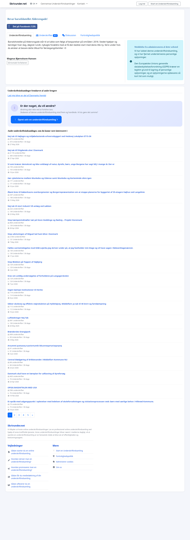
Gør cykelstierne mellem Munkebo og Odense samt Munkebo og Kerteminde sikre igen (49, 215)
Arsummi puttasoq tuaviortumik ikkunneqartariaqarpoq (35, 382)
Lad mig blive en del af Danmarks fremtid (27, 132)
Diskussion (69, 72)
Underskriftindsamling (20, 72)
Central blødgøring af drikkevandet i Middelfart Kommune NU (37, 396)
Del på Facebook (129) (21, 63)
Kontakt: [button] (81, 3)
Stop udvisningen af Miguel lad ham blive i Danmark (33, 271)
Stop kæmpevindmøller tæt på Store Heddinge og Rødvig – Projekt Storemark (45, 257)
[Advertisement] (86, 32)
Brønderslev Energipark (19, 368)
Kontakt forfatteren (17, 99)
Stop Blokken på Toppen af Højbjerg (25, 299)
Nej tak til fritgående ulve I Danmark (25, 187)
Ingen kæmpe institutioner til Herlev (25, 326)
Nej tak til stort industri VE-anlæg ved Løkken (29, 243)
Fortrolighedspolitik (90, 72)
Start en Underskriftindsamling (164, 4)
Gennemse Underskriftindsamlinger (58, 3)
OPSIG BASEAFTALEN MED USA (22, 424)
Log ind (142, 4)
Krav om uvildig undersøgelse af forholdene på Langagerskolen (38, 312)
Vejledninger (15, 482)
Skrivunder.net (18, 3)
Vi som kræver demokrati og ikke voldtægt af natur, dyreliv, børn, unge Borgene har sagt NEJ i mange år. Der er (61, 201)
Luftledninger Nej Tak (18, 354)
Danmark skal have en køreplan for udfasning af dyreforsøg (36, 410)
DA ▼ (33, 3)
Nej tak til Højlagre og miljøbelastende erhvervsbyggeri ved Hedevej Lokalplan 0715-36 (49, 173)
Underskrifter (47, 72)
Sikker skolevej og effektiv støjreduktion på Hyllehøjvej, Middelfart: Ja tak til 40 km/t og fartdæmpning (57, 340)
